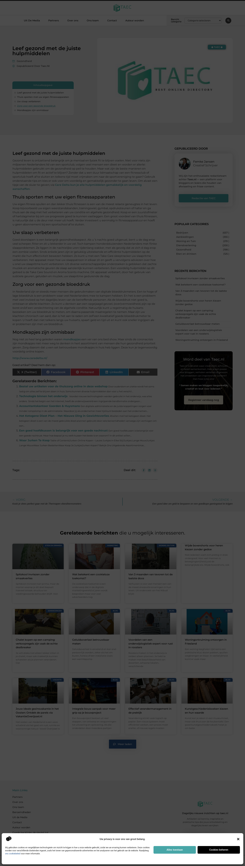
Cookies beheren (218, 849)
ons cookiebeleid (12, 853)
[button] (238, 839)
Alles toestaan (175, 849)
